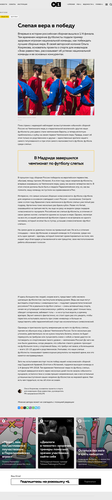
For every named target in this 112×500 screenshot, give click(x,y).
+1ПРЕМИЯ (71, 4)
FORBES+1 (99, 4)
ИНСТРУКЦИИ (22, 4)
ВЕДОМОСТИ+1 (88, 4)
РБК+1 (79, 4)
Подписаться (90, 482)
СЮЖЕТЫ (12, 4)
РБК (69, 420)
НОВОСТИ (3, 4)
